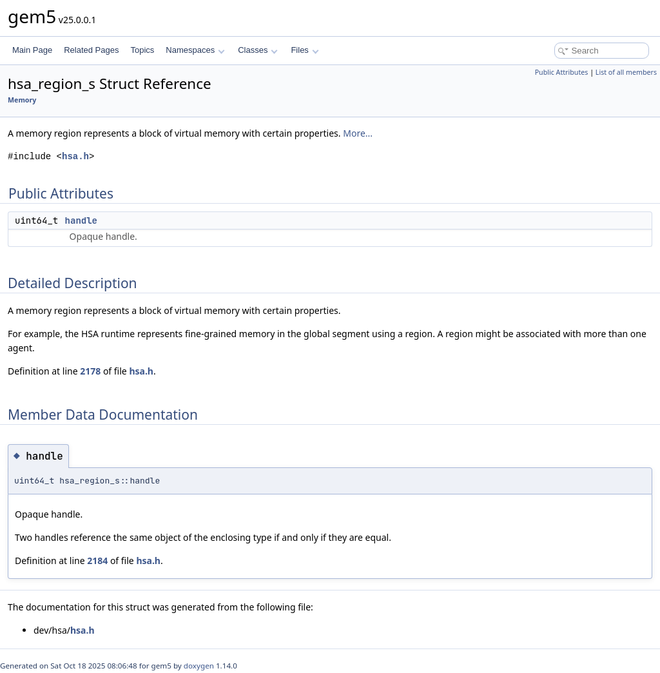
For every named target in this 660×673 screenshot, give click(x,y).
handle (81, 220)
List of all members (626, 72)
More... (358, 133)
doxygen (199, 665)
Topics (142, 50)
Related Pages (91, 50)
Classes (258, 50)
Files (304, 50)
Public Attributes (561, 72)
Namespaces (195, 50)
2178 (90, 371)
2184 (97, 560)
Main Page (32, 50)
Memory (22, 99)
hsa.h (75, 156)
